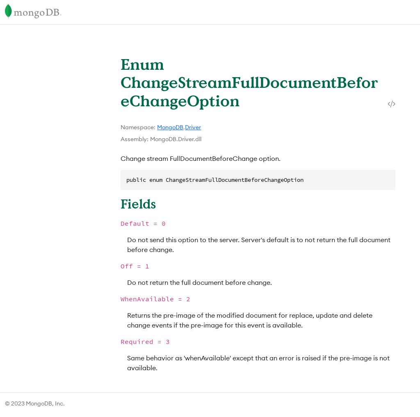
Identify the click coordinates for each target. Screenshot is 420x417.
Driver (193, 127)
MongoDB (170, 127)
